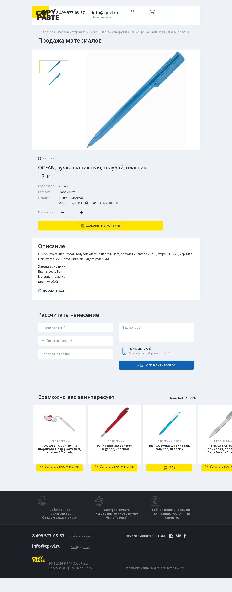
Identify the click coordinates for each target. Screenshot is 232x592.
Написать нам (80, 557)
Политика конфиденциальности (71, 578)
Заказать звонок (82, 547)
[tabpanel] (60, 453)
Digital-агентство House (168, 578)
